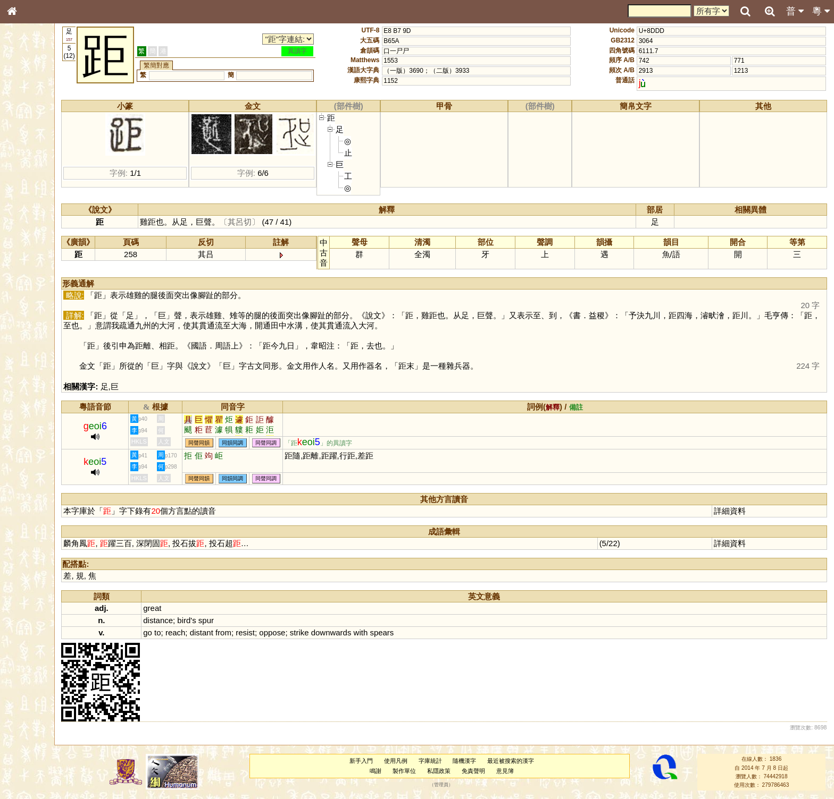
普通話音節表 (32, 295)
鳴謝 (392, 771)
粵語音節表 (29, 211)
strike (336, 632)
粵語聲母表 (29, 221)
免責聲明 (490, 771)
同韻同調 (270, 443)
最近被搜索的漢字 (527, 761)
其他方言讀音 (32, 305)
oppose (310, 632)
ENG (47, 117)
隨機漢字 (481, 761)
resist (283, 632)
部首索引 (26, 142)
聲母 (21, 284)
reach (212, 632)
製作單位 (421, 771)
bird (221, 620)
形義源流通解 (32, 183)
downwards (368, 632)
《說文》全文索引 (38, 333)
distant (239, 632)
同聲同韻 (236, 443)
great (190, 608)
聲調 (50, 284)
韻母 (36, 284)
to (194, 632)
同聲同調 (303, 443)
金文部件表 (29, 173)
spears (419, 632)
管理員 (458, 785)
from (261, 632)
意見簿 (521, 771)
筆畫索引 (26, 152)
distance (196, 620)
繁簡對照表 (29, 364)
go (185, 632)
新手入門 (378, 761)
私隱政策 (456, 771)
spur (243, 620)
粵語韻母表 (29, 232)
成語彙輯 (26, 354)
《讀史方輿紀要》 (38, 343)
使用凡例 (412, 761)
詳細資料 (736, 510)
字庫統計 (446, 761)
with (398, 632)
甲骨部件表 (29, 162)
